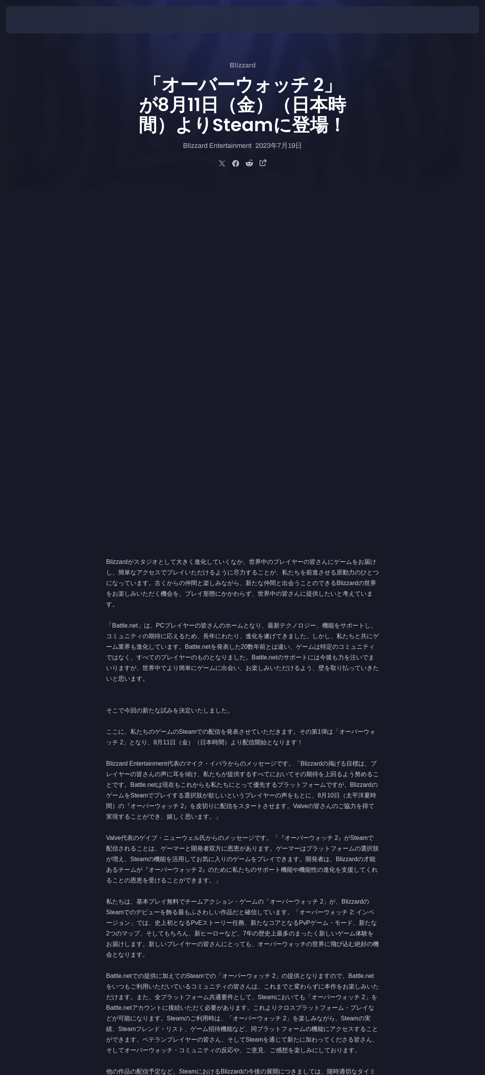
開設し (229, 758)
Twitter (115, 811)
